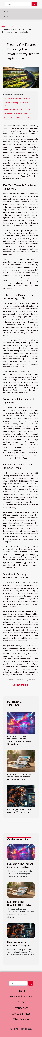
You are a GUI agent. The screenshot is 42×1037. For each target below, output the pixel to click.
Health (21, 990)
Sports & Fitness (21, 1013)
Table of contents (14, 94)
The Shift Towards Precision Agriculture (17, 99)
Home (3, 27)
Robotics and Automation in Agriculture (17, 109)
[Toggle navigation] (6, 14)
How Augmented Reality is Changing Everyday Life (18, 945)
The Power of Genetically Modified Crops (17, 113)
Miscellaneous (21, 1019)
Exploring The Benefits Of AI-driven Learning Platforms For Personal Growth (21, 776)
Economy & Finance (21, 996)
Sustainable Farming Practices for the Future (18, 117)
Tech (11, 27)
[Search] (18, 4)
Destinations (21, 1007)
